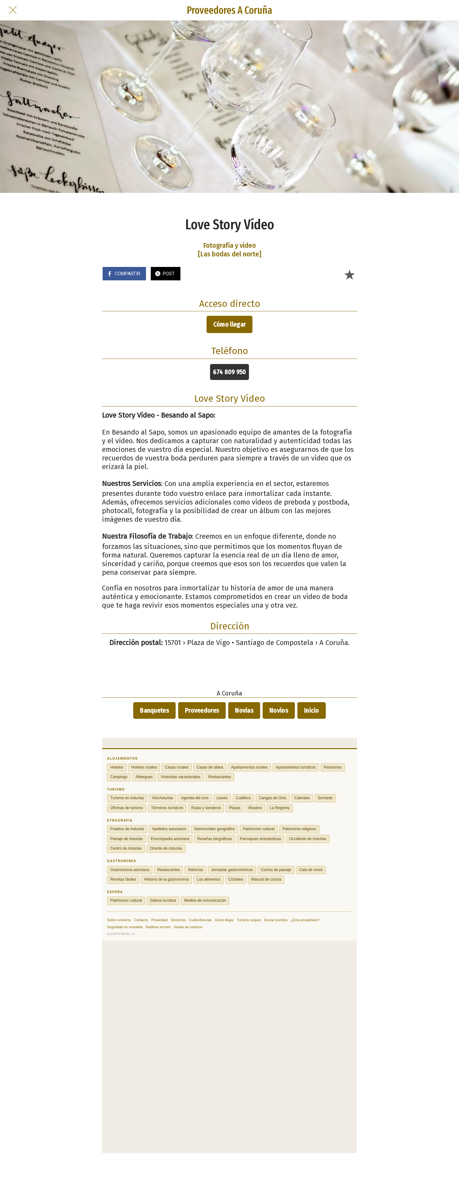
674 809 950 (229, 372)
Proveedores (202, 710)
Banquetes (154, 710)
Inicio (311, 710)
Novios (278, 710)
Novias (244, 710)
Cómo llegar (229, 324)
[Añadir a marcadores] (349, 274)
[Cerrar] (13, 10)
